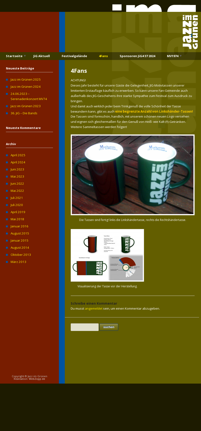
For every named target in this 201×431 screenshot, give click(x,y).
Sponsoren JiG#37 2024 (137, 56)
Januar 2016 (19, 226)
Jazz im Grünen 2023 (26, 106)
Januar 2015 (19, 240)
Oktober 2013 (21, 254)
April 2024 (18, 162)
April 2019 (18, 212)
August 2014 (20, 247)
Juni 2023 (17, 169)
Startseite (14, 56)
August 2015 (20, 233)
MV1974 (172, 56)
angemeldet (93, 308)
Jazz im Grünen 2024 (26, 86)
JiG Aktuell (41, 56)
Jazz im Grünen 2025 (26, 79)
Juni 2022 (17, 183)
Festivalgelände (74, 56)
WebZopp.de (37, 379)
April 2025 (18, 155)
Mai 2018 (17, 219)
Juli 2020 (17, 205)
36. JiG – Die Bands (24, 113)
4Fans (103, 56)
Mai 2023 (17, 176)
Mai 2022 (17, 190)
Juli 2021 (17, 198)
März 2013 (18, 262)
